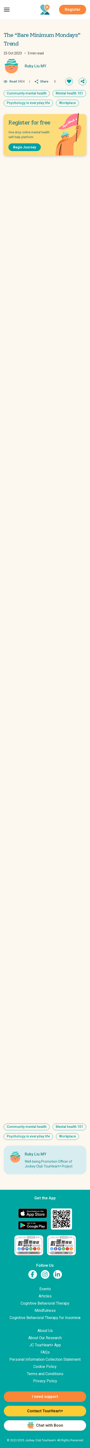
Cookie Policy (45, 1366)
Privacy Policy (45, 1381)
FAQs (45, 1352)
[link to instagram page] (45, 1274)
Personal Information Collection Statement (45, 1359)
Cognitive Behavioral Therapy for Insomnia (45, 1317)
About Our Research (45, 1338)
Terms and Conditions (45, 1374)
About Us (45, 1330)
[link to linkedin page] (57, 1274)
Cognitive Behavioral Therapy (45, 1303)
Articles (45, 1296)
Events (45, 1289)
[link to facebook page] (32, 1274)
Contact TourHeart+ (45, 1411)
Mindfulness (45, 1310)
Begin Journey (24, 147)
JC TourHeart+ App (45, 1345)
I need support (45, 1396)
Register (72, 9)
